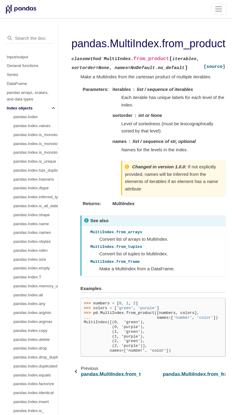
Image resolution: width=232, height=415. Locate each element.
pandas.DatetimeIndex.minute (35, 316)
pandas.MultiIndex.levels (35, 103)
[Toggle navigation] (219, 9)
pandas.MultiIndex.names (35, 94)
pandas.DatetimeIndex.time (35, 361)
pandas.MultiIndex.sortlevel (35, 183)
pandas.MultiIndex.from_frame (35, 85)
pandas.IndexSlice (29, 49)
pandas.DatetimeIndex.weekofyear (35, 396)
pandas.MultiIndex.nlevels (35, 121)
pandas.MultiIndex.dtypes (35, 138)
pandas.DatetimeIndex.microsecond (35, 334)
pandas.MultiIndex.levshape (35, 129)
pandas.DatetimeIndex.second (35, 325)
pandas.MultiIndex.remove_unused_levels (35, 218)
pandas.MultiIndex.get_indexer (35, 254)
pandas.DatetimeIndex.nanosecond (35, 343)
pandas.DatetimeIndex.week (35, 405)
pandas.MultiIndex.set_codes (35, 156)
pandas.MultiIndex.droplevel (35, 192)
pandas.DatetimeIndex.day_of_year (35, 388)
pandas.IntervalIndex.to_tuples (35, 32)
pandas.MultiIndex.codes (35, 112)
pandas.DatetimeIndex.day (35, 299)
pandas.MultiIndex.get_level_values (35, 263)
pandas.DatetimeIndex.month (35, 290)
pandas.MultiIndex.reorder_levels (35, 210)
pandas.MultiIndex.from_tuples (35, 67)
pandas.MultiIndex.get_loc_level (35, 245)
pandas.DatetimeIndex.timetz (35, 370)
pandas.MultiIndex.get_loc (35, 227)
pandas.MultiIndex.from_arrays (35, 58)
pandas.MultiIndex (29, 41)
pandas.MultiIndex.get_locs (35, 236)
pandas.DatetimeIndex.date (35, 352)
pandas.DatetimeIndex (33, 272)
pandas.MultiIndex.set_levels (35, 147)
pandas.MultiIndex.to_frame (35, 174)
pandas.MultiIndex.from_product (35, 76)
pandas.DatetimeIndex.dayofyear (35, 379)
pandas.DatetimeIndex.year (35, 281)
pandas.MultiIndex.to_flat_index (35, 165)
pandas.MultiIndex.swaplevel (35, 201)
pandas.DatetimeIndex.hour (35, 308)
